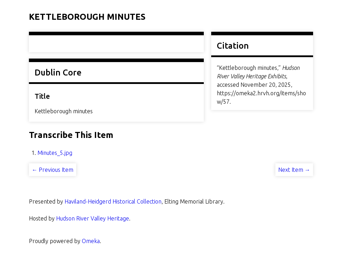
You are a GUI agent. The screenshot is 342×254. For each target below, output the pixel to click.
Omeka (91, 241)
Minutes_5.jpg (54, 153)
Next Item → (294, 170)
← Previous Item (52, 170)
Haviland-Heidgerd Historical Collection (113, 201)
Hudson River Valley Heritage (92, 218)
